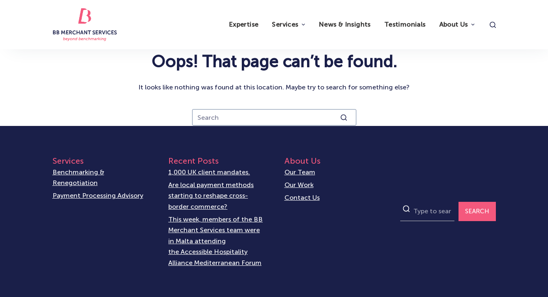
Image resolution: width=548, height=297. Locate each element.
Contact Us (302, 197)
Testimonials (405, 24)
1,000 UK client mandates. (209, 172)
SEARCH (477, 211)
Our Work (299, 185)
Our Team (299, 172)
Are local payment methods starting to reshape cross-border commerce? (211, 195)
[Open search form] (493, 25)
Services (289, 24)
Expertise (244, 24)
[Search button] (344, 117)
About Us (458, 24)
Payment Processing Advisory (98, 195)
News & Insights (345, 24)
